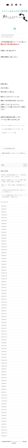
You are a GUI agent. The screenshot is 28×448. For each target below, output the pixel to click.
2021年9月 (4, 340)
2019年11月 (4, 398)
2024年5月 (4, 258)
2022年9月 (4, 308)
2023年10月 (4, 279)
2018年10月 (4, 436)
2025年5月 (4, 232)
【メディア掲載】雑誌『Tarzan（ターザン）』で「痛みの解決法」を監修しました (13, 196)
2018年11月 (4, 433)
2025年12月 (4, 215)
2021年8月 (4, 342)
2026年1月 (4, 212)
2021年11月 (4, 337)
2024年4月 (4, 261)
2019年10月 (4, 401)
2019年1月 (4, 427)
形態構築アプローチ (12, 129)
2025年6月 (4, 229)
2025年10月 (4, 220)
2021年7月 (4, 345)
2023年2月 (4, 296)
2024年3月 (4, 264)
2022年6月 (4, 316)
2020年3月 (4, 386)
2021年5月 (4, 351)
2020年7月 (4, 374)
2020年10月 (4, 366)
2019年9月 (4, 404)
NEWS (10, 125)
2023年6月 (4, 287)
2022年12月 (4, 302)
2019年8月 (4, 406)
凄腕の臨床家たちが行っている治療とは (14, 154)
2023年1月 (4, 299)
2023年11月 (4, 276)
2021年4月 (4, 354)
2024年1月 (4, 270)
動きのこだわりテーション (16, 441)
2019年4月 (4, 418)
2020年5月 (4, 380)
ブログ (3, 129)
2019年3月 (4, 421)
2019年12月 (4, 395)
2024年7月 (4, 255)
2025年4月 (4, 235)
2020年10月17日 (9, 37)
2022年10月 (4, 305)
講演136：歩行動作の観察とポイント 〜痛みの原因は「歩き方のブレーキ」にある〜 (13, 175)
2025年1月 (4, 244)
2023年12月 (4, 273)
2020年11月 (4, 363)
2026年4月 (4, 206)
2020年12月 (4, 360)
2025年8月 (4, 226)
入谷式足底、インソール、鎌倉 (8, 132)
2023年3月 (4, 293)
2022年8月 (4, 310)
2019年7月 (4, 409)
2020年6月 (4, 377)
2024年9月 (4, 252)
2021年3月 (4, 357)
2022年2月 (4, 328)
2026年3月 (4, 209)
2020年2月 (4, 389)
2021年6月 (4, 348)
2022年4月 (4, 322)
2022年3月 (4, 325)
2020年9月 (4, 369)
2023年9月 (4, 281)
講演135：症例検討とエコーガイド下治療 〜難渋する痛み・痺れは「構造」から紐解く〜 (13, 180)
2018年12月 (4, 430)
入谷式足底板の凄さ (8, 148)
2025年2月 (4, 241)
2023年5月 (4, 290)
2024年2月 (4, 267)
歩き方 (18, 129)
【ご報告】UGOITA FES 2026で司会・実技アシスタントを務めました (13, 190)
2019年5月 (4, 415)
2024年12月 (4, 247)
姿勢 (6, 129)
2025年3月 (4, 238)
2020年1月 (4, 392)
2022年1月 (4, 331)
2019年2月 (4, 424)
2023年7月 (4, 284)
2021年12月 (4, 334)
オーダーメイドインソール (18, 125)
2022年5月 (4, 319)
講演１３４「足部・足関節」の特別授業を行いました (13, 185)
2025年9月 (4, 223)
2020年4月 (4, 383)
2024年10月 (4, 249)
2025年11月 (4, 217)
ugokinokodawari (10, 35)
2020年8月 (4, 372)
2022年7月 (4, 313)
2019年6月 (4, 412)
